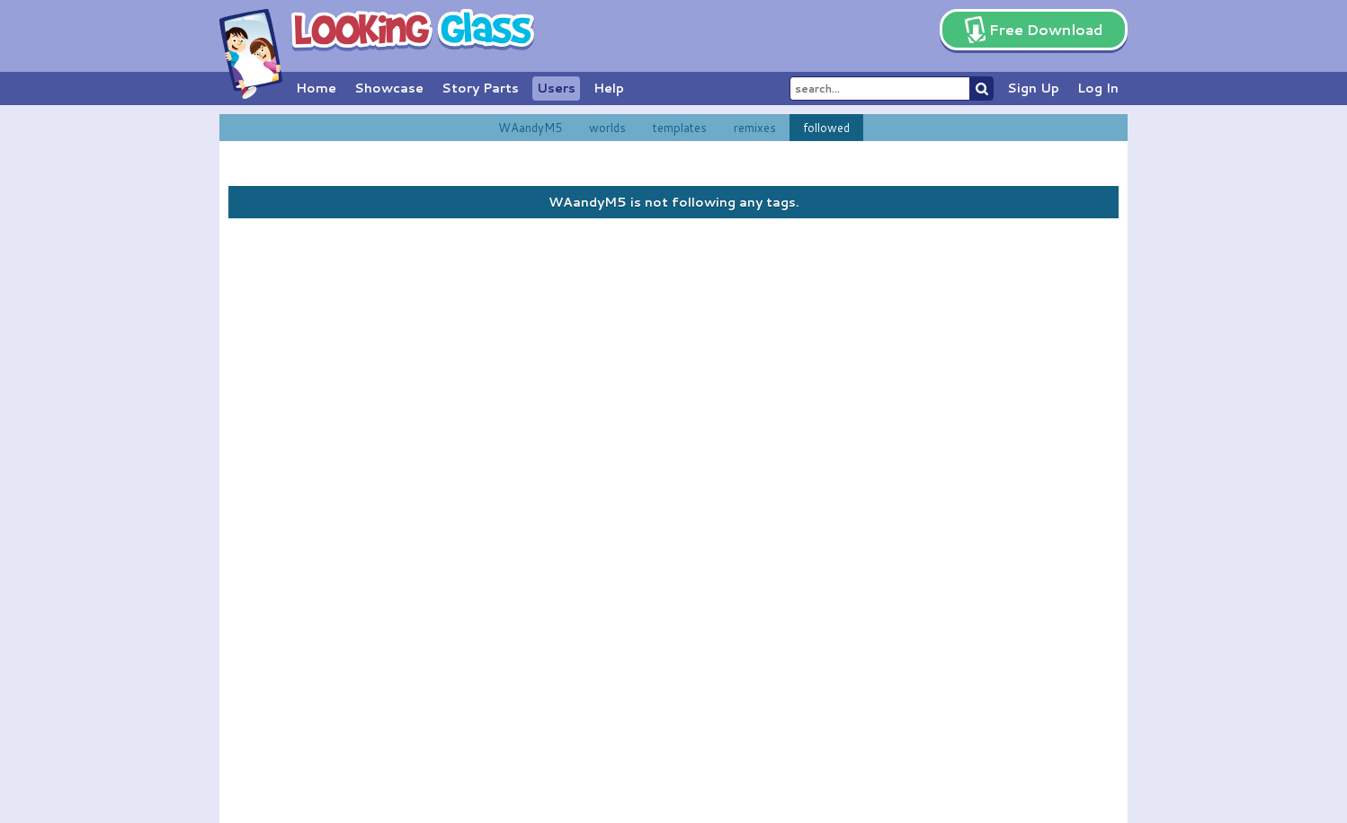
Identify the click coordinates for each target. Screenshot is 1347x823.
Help (608, 88)
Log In (1098, 88)
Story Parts (480, 88)
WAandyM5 (530, 127)
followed (826, 127)
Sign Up (1033, 88)
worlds (607, 127)
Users (556, 88)
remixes (755, 127)
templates (680, 127)
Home (316, 88)
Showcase (389, 88)
